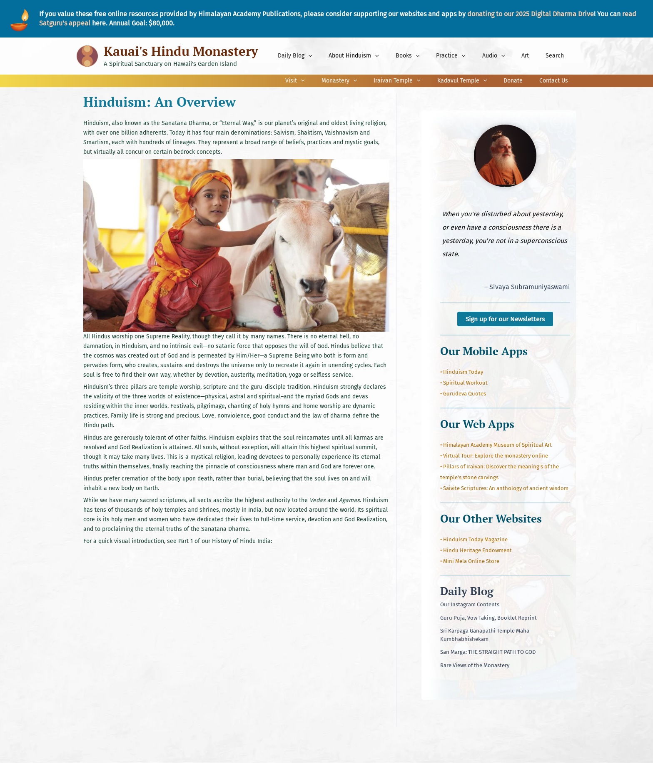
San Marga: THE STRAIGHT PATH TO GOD (488, 652)
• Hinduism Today (461, 372)
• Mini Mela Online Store (469, 561)
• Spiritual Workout (464, 383)
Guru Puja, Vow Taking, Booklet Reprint (488, 618)
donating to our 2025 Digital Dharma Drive (530, 14)
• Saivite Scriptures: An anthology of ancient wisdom (504, 488)
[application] (340, 56)
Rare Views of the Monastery (474, 665)
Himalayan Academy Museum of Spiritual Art (497, 445)
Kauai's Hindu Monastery (181, 51)
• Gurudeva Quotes (463, 394)
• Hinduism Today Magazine (474, 540)
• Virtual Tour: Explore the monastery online (494, 456)
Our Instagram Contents (469, 605)
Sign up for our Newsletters (505, 319)
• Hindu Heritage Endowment (476, 551)
